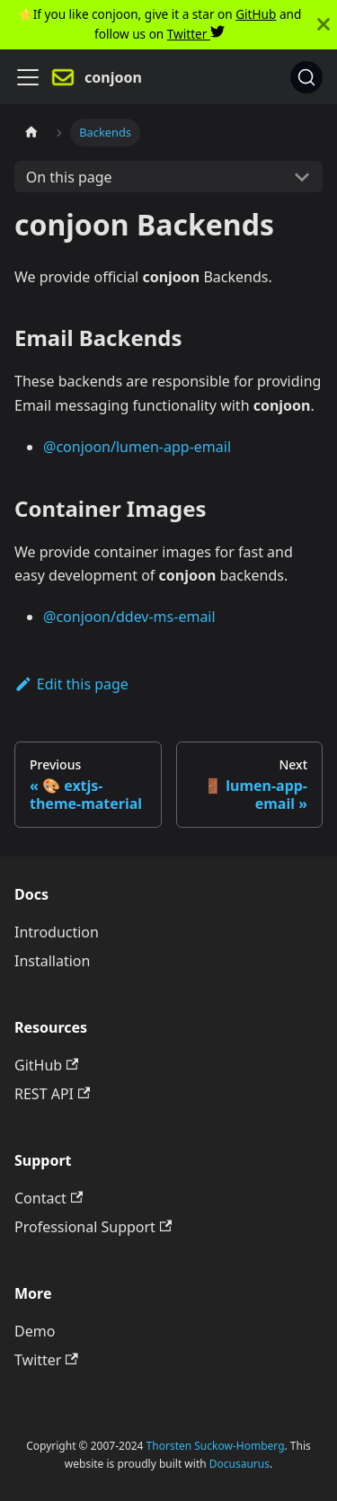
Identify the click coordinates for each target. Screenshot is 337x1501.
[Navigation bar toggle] (27, 77)
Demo (34, 1331)
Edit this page (71, 684)
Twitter (196, 33)
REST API (52, 1094)
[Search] (306, 77)
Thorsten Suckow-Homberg (215, 1445)
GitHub (255, 13)
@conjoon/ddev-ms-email (129, 616)
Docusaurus (239, 1463)
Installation (52, 961)
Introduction (56, 932)
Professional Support (93, 1227)
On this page (69, 177)
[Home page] (31, 133)
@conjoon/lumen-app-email (137, 447)
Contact (48, 1198)
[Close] (323, 24)
